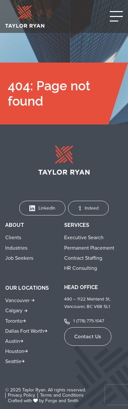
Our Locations (27, 288)
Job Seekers (19, 258)
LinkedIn (42, 208)
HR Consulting (80, 268)
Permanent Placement (89, 248)
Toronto (13, 321)
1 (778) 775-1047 (88, 320)
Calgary (13, 310)
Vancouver (17, 300)
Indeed (88, 208)
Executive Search (84, 237)
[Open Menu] (116, 16)
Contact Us (87, 336)
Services (76, 225)
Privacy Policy (21, 395)
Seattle (13, 361)
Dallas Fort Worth (24, 331)
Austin (12, 341)
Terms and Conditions (62, 395)
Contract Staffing (83, 258)
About (14, 225)
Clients (13, 237)
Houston (14, 351)
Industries (16, 248)
